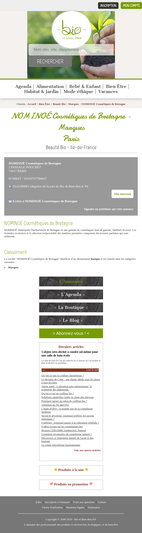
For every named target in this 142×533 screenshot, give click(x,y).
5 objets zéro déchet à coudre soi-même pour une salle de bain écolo (70, 353)
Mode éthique (78, 91)
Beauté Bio (59, 104)
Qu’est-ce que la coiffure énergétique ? (63, 375)
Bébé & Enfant (85, 86)
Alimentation (50, 86)
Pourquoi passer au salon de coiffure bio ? (64, 401)
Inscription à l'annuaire (57, 502)
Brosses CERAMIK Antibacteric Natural (64, 430)
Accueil (31, 104)
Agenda (23, 86)
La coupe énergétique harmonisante (61, 445)
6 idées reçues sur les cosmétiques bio (62, 426)
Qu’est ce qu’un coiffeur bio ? (58, 393)
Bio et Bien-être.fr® (85, 519)
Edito (39, 502)
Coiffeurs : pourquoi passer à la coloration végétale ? (70, 422)
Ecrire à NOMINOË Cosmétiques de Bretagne (45, 201)
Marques (73, 104)
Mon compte (131, 5)
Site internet (122, 194)
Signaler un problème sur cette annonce (108, 209)
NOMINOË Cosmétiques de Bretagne (104, 104)
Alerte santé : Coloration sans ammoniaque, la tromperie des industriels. (67, 388)
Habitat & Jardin (41, 91)
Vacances (108, 91)
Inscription (108, 5)
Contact (102, 502)
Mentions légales (75, 507)
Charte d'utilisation (52, 507)
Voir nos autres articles (87, 450)
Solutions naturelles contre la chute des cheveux (68, 397)
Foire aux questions (84, 502)
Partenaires (94, 507)
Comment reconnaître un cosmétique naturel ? (67, 434)
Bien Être (116, 86)
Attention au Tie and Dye (55, 404)
